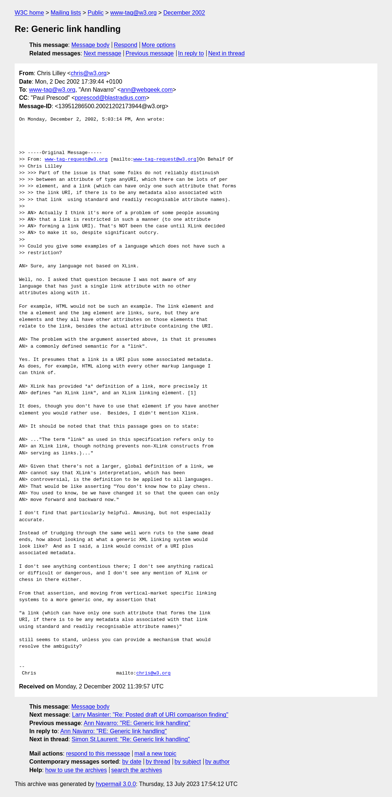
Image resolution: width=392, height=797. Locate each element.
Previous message (150, 53)
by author (217, 761)
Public (96, 13)
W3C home (29, 13)
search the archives (136, 770)
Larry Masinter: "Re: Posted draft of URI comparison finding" (150, 715)
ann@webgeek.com (147, 90)
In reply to (191, 53)
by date (131, 761)
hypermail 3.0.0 (116, 784)
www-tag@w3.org (133, 13)
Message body (90, 45)
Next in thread (226, 53)
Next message (102, 53)
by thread (158, 761)
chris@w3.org (89, 73)
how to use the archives (76, 770)
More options (159, 45)
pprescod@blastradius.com (110, 98)
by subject (187, 761)
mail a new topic (155, 753)
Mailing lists (66, 13)
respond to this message (98, 753)
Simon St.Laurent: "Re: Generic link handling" (131, 739)
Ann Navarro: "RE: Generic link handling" (137, 723)
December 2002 (184, 13)
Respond (125, 45)
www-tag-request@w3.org (76, 159)
